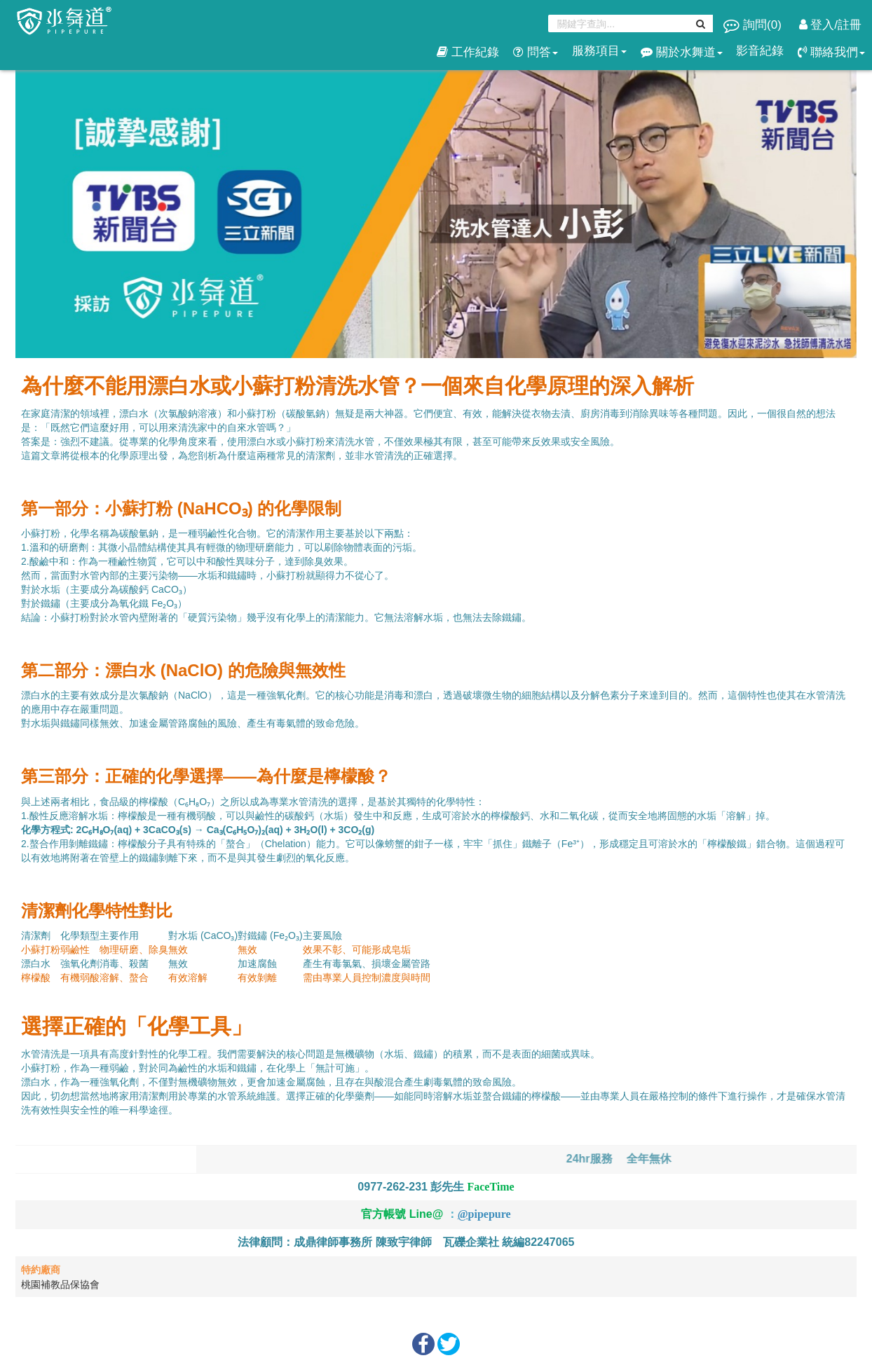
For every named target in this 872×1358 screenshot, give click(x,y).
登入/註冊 (830, 25)
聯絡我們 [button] (831, 52)
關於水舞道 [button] (682, 52)
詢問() (753, 25)
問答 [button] (535, 52)
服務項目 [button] (599, 50)
